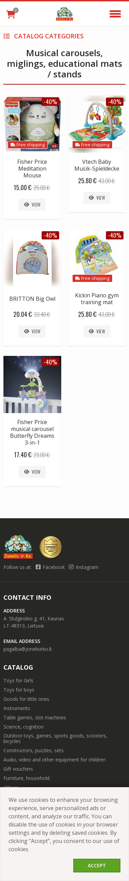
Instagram (83, 567)
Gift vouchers (18, 769)
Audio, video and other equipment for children (54, 759)
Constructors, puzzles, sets (33, 750)
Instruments (16, 708)
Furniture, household (26, 778)
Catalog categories (43, 36)
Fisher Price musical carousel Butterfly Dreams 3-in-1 (32, 432)
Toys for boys (18, 689)
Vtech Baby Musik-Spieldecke (96, 165)
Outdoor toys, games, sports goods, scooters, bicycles (55, 738)
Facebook (51, 567)
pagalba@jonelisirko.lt (27, 649)
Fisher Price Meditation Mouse (32, 168)
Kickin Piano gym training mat (97, 299)
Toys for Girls (18, 680)
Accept (97, 865)
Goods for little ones (26, 699)
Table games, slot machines (34, 717)
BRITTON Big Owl (32, 298)
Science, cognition (23, 726)
